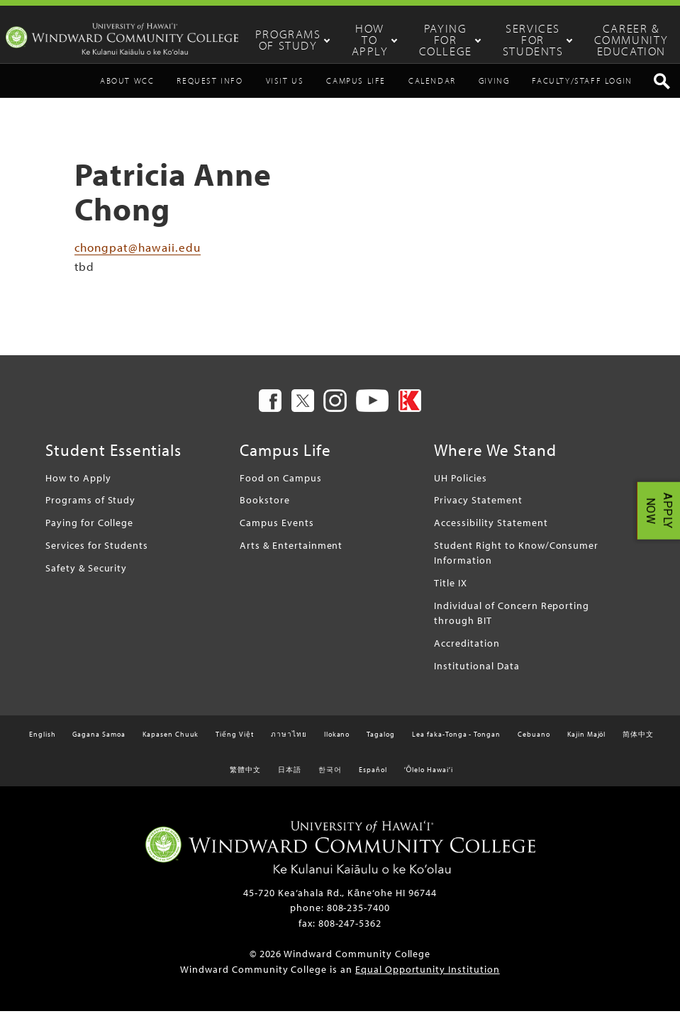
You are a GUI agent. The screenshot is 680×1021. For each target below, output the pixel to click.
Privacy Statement (478, 510)
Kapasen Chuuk (171, 744)
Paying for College (451, 39)
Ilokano (337, 744)
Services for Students (529, 39)
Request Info (210, 91)
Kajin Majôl (586, 744)
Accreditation (466, 653)
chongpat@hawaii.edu (137, 257)
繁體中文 (245, 780)
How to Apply (387, 39)
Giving (494, 91)
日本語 (289, 780)
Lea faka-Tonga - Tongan (456, 744)
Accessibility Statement (490, 533)
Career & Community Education (627, 39)
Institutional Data (476, 676)
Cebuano (534, 744)
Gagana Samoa (99, 744)
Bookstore (265, 510)
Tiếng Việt (235, 744)
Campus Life (356, 91)
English (42, 744)
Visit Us (285, 91)
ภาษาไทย (289, 744)
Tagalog (381, 744)
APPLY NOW (659, 511)
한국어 (330, 780)
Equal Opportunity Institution (427, 979)
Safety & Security (86, 577)
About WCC (127, 91)
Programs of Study (319, 39)
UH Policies (460, 488)
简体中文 (638, 744)
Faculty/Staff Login (582, 91)
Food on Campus (280, 488)
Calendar (432, 91)
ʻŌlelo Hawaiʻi (428, 780)
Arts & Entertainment (291, 555)
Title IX (450, 593)
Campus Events (276, 533)
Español (373, 780)
